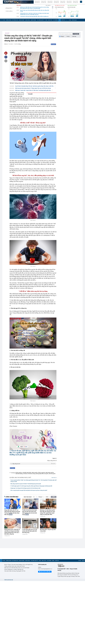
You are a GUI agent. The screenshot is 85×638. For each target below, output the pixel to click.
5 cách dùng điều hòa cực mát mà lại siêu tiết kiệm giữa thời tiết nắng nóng (29, 531)
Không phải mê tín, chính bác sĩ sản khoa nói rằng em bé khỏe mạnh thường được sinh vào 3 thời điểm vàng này (12, 532)
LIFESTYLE (63, 20)
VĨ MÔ (46, 20)
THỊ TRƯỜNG (55, 20)
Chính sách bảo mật (8, 579)
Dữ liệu (70, 20)
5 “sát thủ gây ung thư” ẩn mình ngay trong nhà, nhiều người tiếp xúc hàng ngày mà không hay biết (31, 486)
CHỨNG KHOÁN (9, 20)
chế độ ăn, (25, 473)
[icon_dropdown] (81, 2)
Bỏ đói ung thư (52, 473)
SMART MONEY (33, 20)
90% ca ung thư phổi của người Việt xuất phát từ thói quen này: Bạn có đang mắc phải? (28, 490)
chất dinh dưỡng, (19, 473)
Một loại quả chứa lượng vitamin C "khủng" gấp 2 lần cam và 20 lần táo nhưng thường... (35, 88)
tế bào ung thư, (18, 472)
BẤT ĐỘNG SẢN (15, 20)
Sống (19, 44)
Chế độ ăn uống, (31, 473)
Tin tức (68, 36)
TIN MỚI (30, 94)
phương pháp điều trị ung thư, (42, 473)
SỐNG (59, 20)
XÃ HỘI (3, 20)
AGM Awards (74, 20)
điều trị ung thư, (41, 472)
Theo (33, 463)
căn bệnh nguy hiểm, (26, 472)
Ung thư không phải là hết (23, 477)
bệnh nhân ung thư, (50, 472)
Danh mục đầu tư (8, 11)
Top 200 (83, 560)
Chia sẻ (53, 44)
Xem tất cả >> (54, 477)
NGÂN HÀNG (27, 20)
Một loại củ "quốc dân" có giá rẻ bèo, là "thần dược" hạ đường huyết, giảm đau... (34, 90)
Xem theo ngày (28, 497)
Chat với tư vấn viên (44, 572)
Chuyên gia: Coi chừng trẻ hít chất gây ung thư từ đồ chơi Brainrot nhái (25, 488)
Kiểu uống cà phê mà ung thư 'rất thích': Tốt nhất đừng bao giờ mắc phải (25, 483)
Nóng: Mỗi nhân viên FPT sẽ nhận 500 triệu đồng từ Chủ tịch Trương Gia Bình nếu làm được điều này (12, 512)
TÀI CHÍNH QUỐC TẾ (40, 20)
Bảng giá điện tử (8, 8)
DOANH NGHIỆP (21, 20)
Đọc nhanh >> (48, 5)
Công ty (62, 36)
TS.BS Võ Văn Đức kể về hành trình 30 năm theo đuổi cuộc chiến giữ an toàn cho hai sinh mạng (29, 512)
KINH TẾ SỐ (50, 20)
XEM (54, 496)
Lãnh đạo (74, 36)
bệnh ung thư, (35, 472)
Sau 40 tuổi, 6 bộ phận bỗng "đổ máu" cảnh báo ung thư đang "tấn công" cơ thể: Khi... (35, 86)
